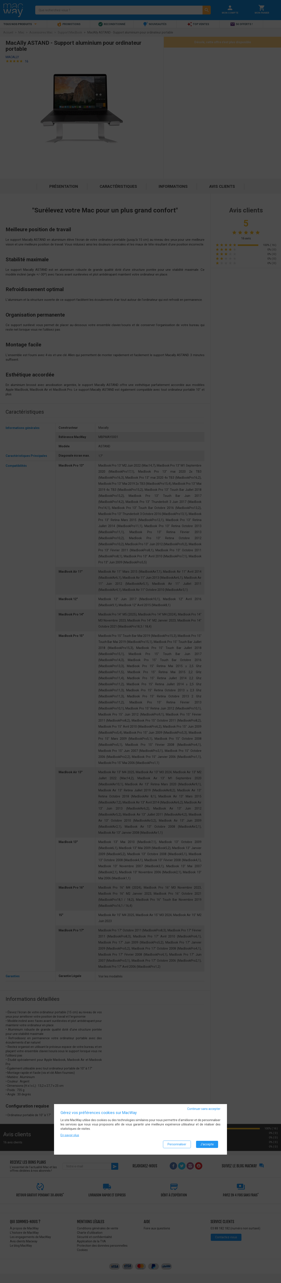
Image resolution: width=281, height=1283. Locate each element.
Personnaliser (177, 1144)
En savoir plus (70, 1135)
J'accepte (207, 1144)
